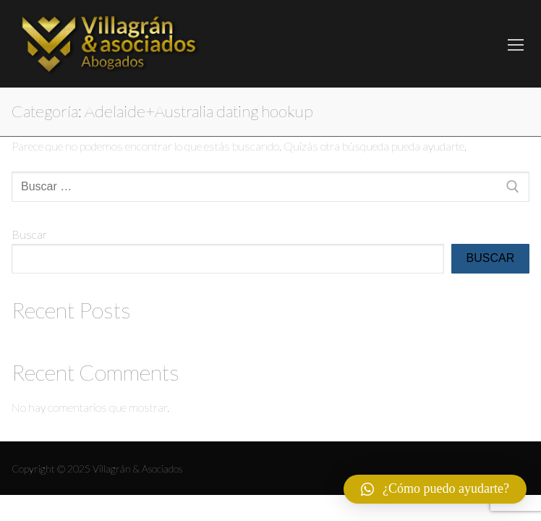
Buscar (29, 234)
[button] (435, 489)
